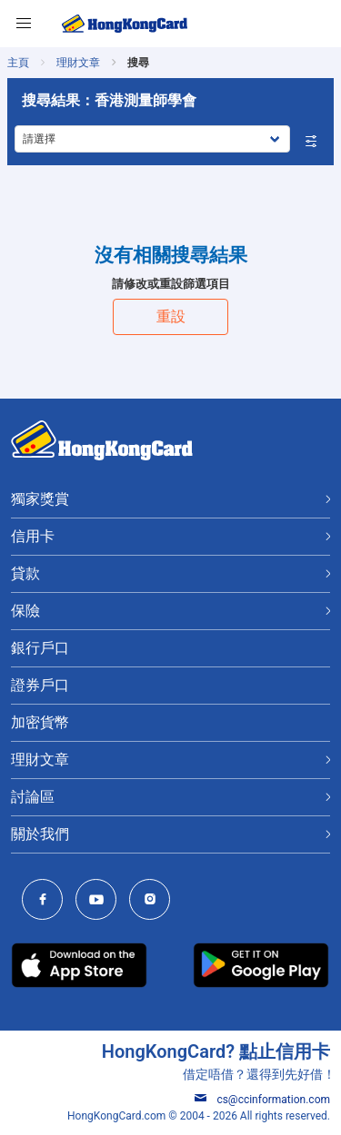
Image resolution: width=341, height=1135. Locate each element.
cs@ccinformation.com (262, 1099)
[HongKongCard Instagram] (154, 901)
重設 (171, 316)
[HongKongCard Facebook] (47, 901)
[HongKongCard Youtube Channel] (100, 901)
